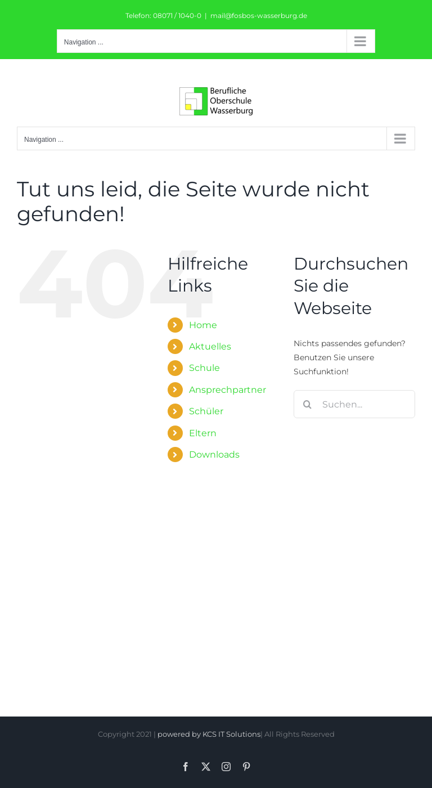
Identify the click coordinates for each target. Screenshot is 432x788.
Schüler (206, 411)
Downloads (214, 454)
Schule (204, 367)
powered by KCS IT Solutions (209, 733)
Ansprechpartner (227, 389)
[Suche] (308, 404)
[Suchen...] (354, 404)
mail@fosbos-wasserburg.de (258, 15)
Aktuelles (210, 346)
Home (203, 325)
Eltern (203, 433)
